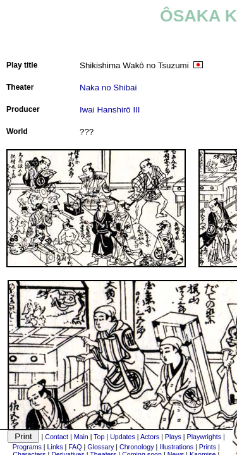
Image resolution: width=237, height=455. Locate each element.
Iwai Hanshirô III (110, 109)
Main (81, 436)
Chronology (136, 447)
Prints (207, 447)
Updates (122, 436)
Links (55, 447)
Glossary (100, 447)
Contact (56, 436)
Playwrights (204, 436)
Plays (173, 436)
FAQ (75, 447)
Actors (149, 436)
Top (99, 436)
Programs (27, 447)
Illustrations (176, 447)
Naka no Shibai (108, 87)
